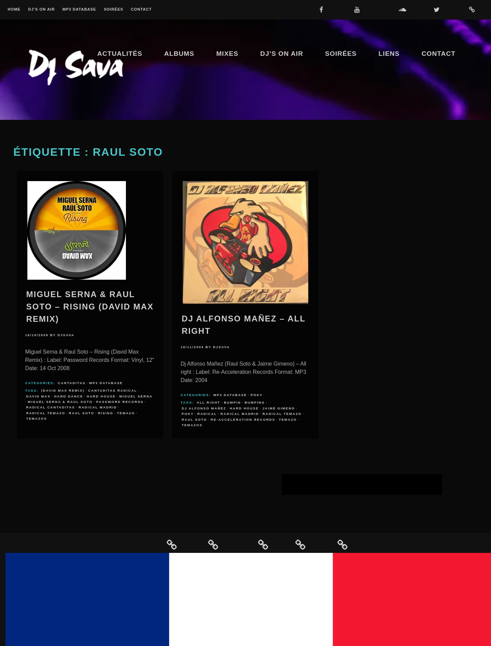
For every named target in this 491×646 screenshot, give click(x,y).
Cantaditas (72, 383)
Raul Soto (81, 413)
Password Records (119, 402)
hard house (101, 396)
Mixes (227, 53)
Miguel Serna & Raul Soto (60, 402)
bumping (255, 402)
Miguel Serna (136, 396)
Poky (256, 395)
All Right (208, 402)
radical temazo (45, 413)
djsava (66, 335)
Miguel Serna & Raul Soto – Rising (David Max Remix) (90, 307)
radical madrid (98, 407)
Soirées (113, 9)
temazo (126, 413)
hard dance (68, 396)
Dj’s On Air (41, 9)
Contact (141, 9)
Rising (105, 413)
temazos (36, 418)
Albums (179, 53)
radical (207, 414)
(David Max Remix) (63, 390)
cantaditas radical (112, 390)
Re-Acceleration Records (243, 419)
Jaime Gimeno (278, 408)
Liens (389, 53)
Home (14, 9)
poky (188, 414)
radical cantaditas (50, 407)
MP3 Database (79, 9)
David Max (38, 396)
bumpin (232, 402)
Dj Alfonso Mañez (204, 408)
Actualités (119, 53)
